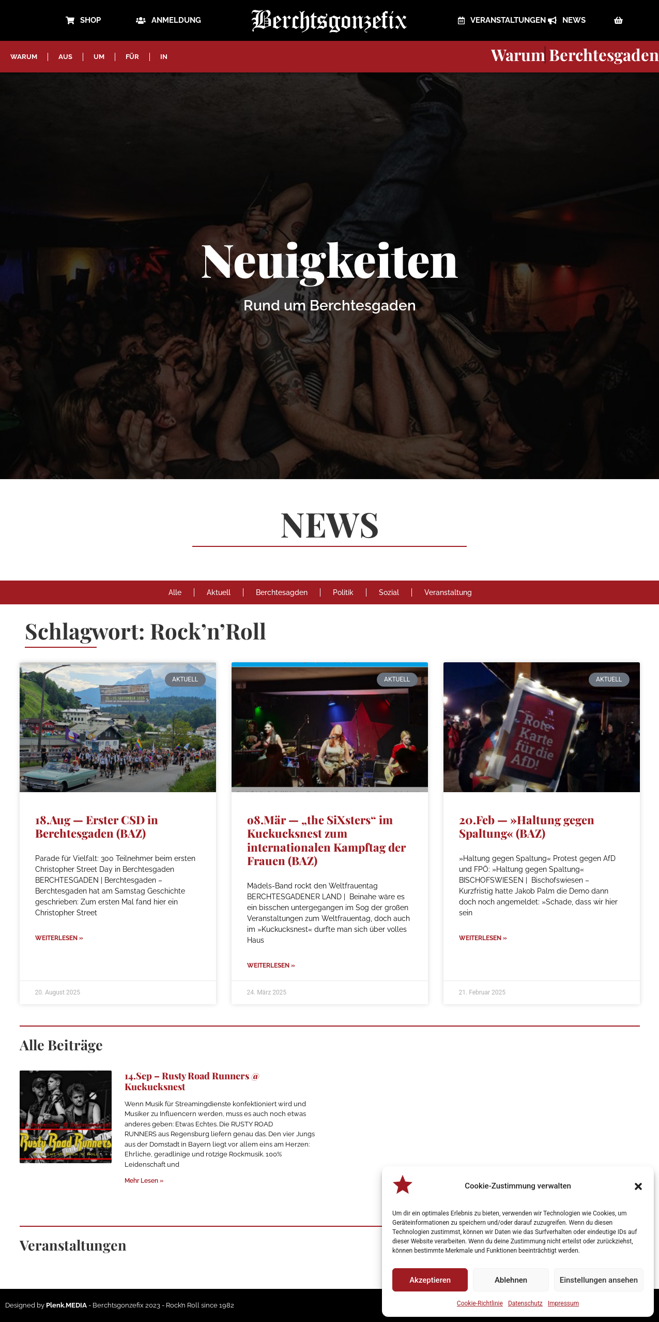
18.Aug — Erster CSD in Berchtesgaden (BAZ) (96, 826)
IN (163, 57)
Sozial (389, 592)
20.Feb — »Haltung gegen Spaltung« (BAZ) (526, 826)
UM (99, 57)
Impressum (563, 1303)
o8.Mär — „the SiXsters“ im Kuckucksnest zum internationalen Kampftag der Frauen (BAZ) (326, 840)
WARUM (23, 57)
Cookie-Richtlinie (480, 1303)
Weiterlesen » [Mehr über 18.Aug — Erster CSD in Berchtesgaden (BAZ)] (59, 938)
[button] (638, 1186)
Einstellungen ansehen (599, 1280)
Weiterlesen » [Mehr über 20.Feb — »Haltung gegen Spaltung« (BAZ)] (483, 938)
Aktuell (219, 592)
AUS (65, 57)
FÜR (132, 57)
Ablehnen (511, 1280)
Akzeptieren (430, 1280)
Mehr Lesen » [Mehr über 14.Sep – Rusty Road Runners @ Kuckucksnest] (144, 1180)
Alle (174, 592)
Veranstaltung (448, 592)
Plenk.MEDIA (66, 1305)
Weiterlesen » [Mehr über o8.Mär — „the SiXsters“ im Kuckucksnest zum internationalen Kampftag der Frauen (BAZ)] (271, 965)
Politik (343, 592)
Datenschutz (525, 1303)
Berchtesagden (282, 592)
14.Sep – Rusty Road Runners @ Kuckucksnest (192, 1081)
